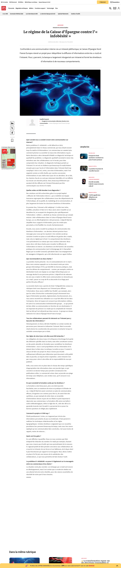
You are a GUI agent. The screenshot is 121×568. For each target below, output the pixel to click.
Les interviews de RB (31, 14)
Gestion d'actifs (75, 14)
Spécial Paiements (63, 14)
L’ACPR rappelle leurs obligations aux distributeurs (94, 197)
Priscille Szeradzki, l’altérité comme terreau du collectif (96, 184)
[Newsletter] (115, 2)
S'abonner (103, 2)
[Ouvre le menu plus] (58, 8)
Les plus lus (84, 147)
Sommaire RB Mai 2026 (16, 14)
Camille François (44, 119)
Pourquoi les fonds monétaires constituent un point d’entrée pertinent (96, 157)
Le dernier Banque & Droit (47, 14)
